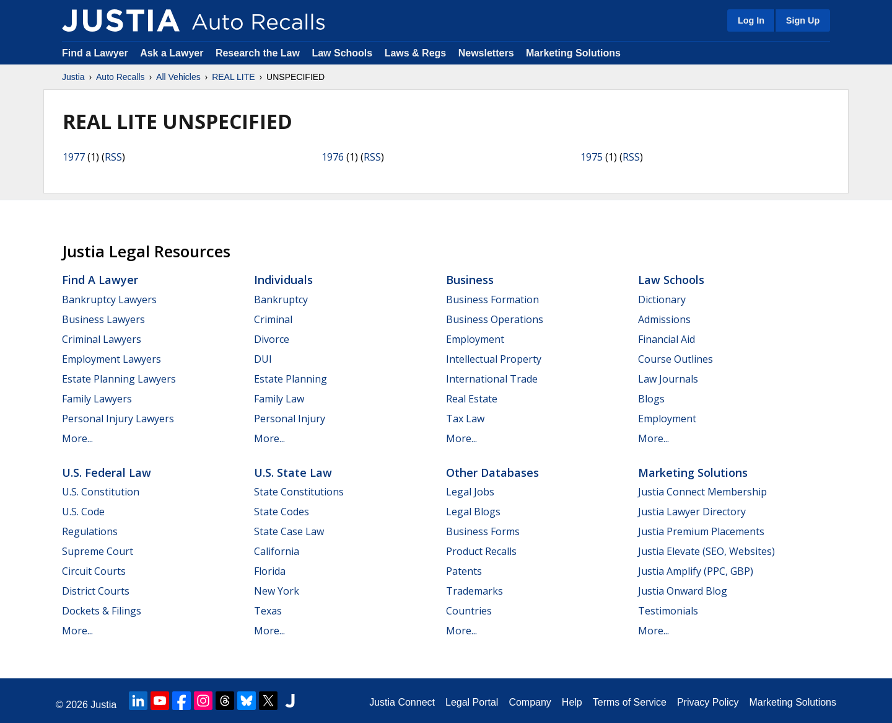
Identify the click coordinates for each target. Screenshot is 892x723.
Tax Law (465, 418)
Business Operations (494, 319)
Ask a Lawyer (173, 53)
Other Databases (492, 472)
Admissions (664, 319)
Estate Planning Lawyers (119, 379)
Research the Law (258, 53)
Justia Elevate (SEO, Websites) (706, 551)
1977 (74, 157)
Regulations (90, 531)
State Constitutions (299, 492)
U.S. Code (83, 511)
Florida (270, 571)
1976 (332, 157)
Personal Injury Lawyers (118, 418)
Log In (751, 20)
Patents (464, 571)
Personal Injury (289, 418)
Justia (73, 77)
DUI (263, 359)
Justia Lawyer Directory (692, 511)
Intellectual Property (493, 359)
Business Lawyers (103, 319)
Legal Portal (471, 702)
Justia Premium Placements (701, 531)
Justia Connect (402, 702)
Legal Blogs (473, 511)
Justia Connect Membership (702, 492)
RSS (113, 157)
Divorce (271, 339)
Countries (469, 611)
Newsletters (486, 53)
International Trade (492, 379)
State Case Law (289, 531)
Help (572, 702)
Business (470, 279)
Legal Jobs (470, 492)
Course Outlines (675, 359)
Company (530, 702)
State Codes (281, 511)
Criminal (273, 319)
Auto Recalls (120, 77)
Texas (268, 611)
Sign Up (803, 20)
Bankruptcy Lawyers (109, 299)
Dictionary (662, 299)
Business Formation (492, 299)
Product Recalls (481, 551)
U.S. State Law (293, 472)
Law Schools (342, 53)
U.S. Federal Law (106, 472)
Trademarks (474, 591)
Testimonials (668, 611)
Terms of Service (630, 702)
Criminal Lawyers (101, 339)
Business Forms (483, 531)
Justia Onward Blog (682, 591)
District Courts (95, 591)
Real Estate (471, 399)
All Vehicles (178, 77)
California (276, 551)
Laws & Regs (416, 53)
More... (77, 438)
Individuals (283, 279)
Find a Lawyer (95, 53)
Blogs (651, 399)
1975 (591, 157)
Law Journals (668, 379)
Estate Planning (290, 379)
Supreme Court (97, 551)
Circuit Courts (94, 571)
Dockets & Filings (101, 611)
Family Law (279, 399)
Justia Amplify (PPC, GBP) (695, 571)
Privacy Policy (708, 702)
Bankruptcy (281, 299)
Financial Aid (666, 339)
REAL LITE (233, 77)
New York (276, 591)
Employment (475, 339)
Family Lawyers (97, 399)
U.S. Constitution (100, 492)
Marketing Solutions (573, 53)
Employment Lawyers (111, 359)
